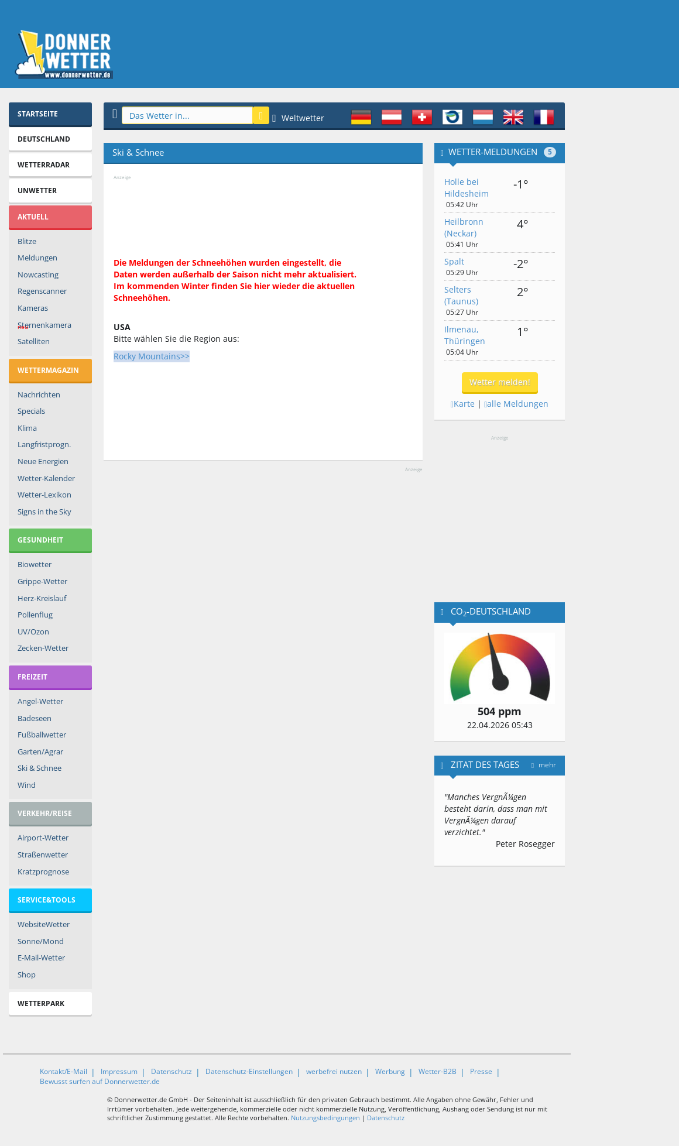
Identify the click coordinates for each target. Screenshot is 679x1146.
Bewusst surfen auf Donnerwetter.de (100, 1081)
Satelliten (34, 341)
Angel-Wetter (40, 701)
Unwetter (37, 190)
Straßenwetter (43, 854)
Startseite (38, 114)
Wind (27, 785)
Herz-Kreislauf (42, 598)
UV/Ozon (33, 631)
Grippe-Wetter (42, 581)
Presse (481, 1071)
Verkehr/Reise (45, 813)
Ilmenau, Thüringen (464, 335)
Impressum (119, 1071)
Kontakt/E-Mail (63, 1071)
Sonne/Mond (41, 941)
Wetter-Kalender (46, 478)
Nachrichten (39, 394)
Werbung (390, 1071)
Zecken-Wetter (43, 648)
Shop (27, 974)
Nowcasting (38, 274)
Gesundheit (40, 540)
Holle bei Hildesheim (466, 187)
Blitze (27, 241)
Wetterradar (44, 165)
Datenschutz (171, 1071)
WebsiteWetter (44, 924)
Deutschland (44, 139)
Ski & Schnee (39, 768)
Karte (463, 403)
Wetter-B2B (438, 1071)
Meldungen (37, 257)
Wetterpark (41, 1003)
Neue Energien (43, 461)
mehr (543, 765)
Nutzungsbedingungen (325, 1117)
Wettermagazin (48, 370)
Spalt (454, 261)
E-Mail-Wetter (41, 957)
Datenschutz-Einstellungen (249, 1071)
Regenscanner (42, 291)
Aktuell (33, 217)
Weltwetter (298, 117)
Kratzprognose (43, 871)
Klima (27, 428)
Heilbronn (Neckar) (463, 227)
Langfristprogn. (44, 444)
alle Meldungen (516, 403)
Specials (31, 411)
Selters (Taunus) (461, 295)
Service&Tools (47, 900)
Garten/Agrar (40, 751)
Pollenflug (35, 614)
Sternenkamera (44, 327)
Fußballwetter (42, 734)
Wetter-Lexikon (44, 494)
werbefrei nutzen (334, 1071)
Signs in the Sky (44, 511)
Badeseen (35, 718)
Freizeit (32, 677)
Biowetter (35, 564)
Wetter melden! (499, 381)
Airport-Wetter (43, 837)
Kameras (33, 308)
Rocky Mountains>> (152, 356)
